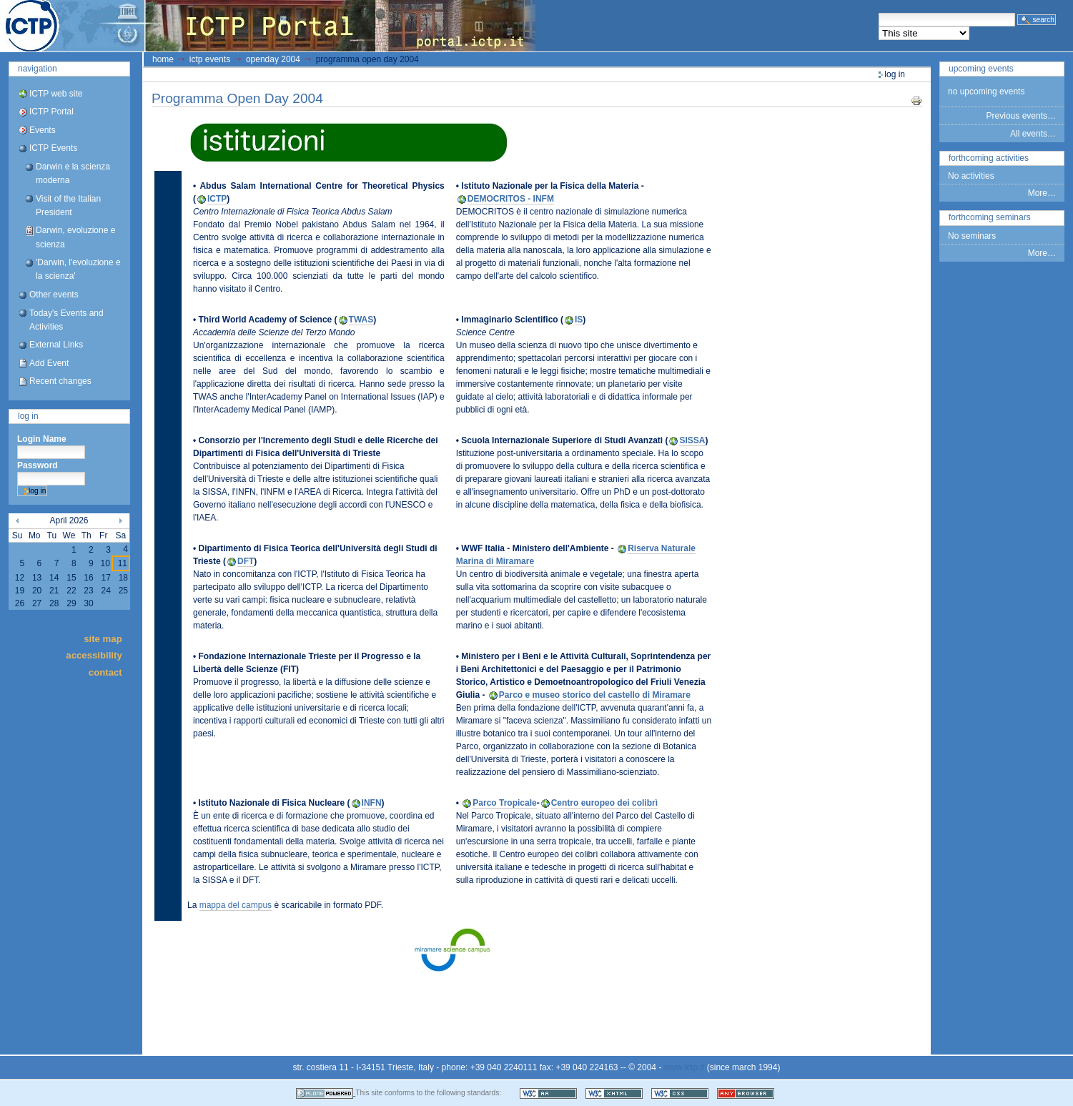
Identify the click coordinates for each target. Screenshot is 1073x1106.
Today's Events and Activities (66, 320)
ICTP (217, 199)
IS (579, 320)
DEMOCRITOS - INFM (511, 199)
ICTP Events (53, 148)
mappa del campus (235, 905)
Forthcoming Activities (989, 158)
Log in (28, 416)
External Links (56, 345)
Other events (54, 295)
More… (1042, 193)
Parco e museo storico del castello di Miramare (595, 695)
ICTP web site (55, 94)
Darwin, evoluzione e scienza (75, 237)
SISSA (692, 440)
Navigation (37, 69)
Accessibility (94, 655)
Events (42, 130)
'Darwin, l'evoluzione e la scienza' (78, 269)
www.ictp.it (684, 1067)
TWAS (361, 320)
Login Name (41, 439)
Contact (105, 671)
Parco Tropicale (504, 803)
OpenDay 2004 (273, 59)
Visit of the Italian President (68, 205)
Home (163, 59)
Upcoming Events (981, 69)
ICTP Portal (269, 25)
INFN (372, 803)
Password (37, 465)
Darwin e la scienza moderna (73, 173)
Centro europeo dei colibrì (604, 803)
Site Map (103, 638)
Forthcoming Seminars (990, 217)
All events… (1033, 134)
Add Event (49, 363)
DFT (245, 561)
